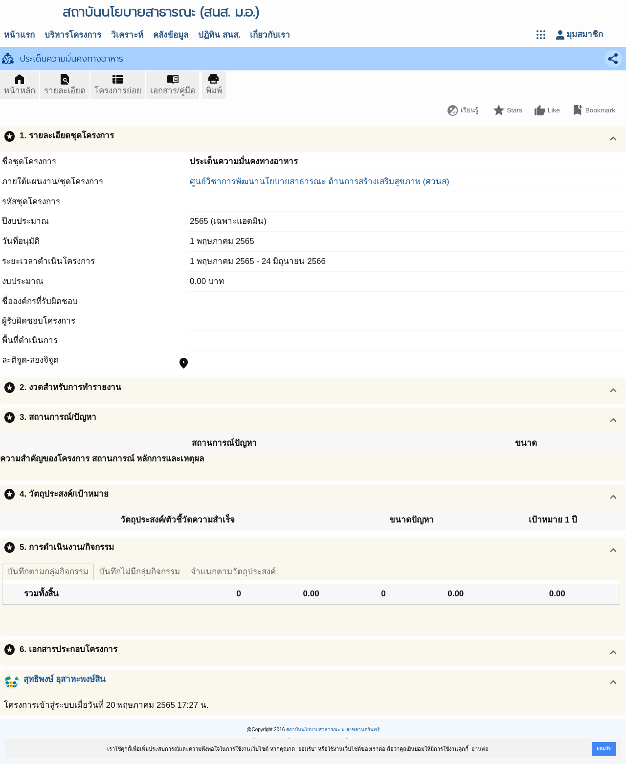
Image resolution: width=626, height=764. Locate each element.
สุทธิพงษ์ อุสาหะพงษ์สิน (64, 679)
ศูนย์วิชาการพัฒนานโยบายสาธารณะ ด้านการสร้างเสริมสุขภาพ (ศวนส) (319, 181)
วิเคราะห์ (127, 35)
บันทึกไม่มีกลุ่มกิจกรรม (139, 571)
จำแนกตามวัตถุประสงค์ (233, 571)
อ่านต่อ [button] (480, 749)
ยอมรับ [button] (604, 748)
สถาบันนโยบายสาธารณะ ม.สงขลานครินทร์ (333, 729)
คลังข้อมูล (170, 35)
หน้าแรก (19, 35)
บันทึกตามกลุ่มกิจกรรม (48, 571)
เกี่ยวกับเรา (270, 35)
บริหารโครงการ (73, 35)
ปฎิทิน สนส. (219, 35)
